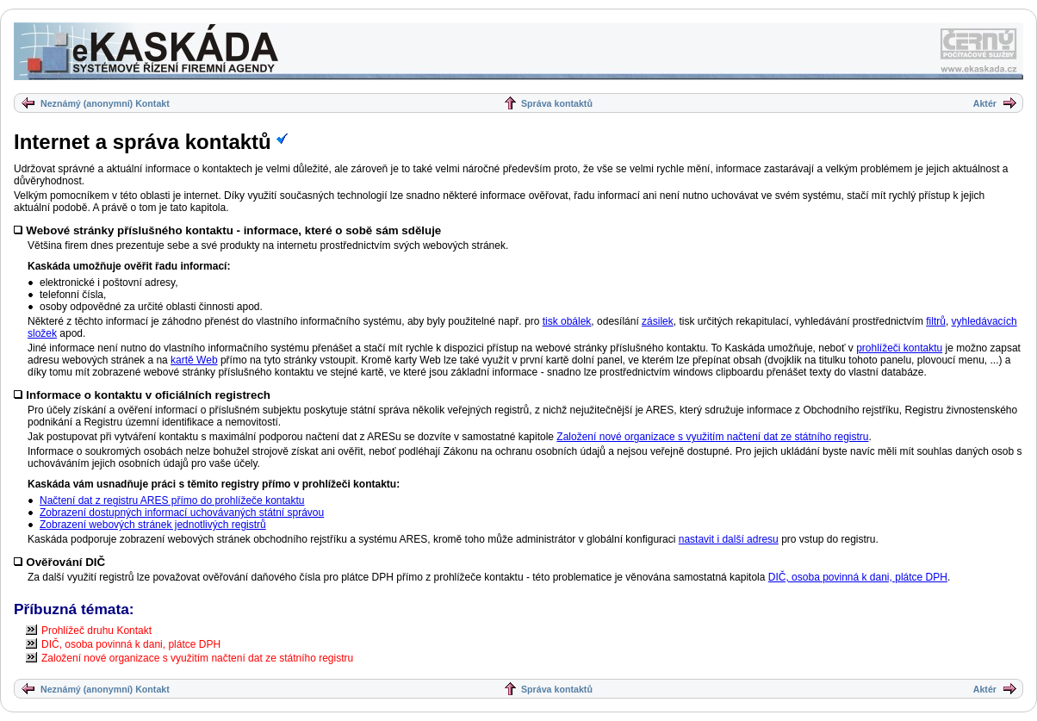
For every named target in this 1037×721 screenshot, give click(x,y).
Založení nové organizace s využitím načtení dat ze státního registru (712, 437)
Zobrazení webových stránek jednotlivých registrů (153, 525)
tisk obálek (567, 321)
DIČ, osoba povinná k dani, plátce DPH (857, 577)
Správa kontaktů (557, 103)
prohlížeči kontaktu (899, 348)
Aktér (985, 103)
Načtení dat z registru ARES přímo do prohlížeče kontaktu (172, 500)
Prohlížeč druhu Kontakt (96, 631)
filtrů (936, 321)
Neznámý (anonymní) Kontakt (105, 103)
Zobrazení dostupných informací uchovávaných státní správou (182, 513)
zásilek (658, 321)
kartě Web (194, 360)
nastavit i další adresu (729, 539)
